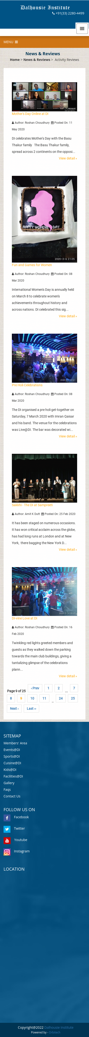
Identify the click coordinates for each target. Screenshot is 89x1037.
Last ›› (31, 708)
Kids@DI (10, 769)
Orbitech (54, 1032)
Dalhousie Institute (59, 1027)
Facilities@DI (13, 776)
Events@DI (12, 749)
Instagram (17, 851)
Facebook (16, 817)
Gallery (9, 783)
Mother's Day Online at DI (30, 114)
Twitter (14, 828)
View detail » (68, 158)
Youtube (15, 839)
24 (61, 698)
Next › (14, 708)
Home (15, 59)
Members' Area (15, 743)
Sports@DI (12, 756)
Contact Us (12, 796)
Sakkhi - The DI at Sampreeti (32, 505)
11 (44, 698)
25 (73, 698)
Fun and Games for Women (32, 265)
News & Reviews (36, 59)
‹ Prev (35, 688)
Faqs (7, 789)
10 (32, 698)
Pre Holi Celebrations (27, 385)
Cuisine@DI (12, 763)
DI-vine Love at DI (24, 618)
